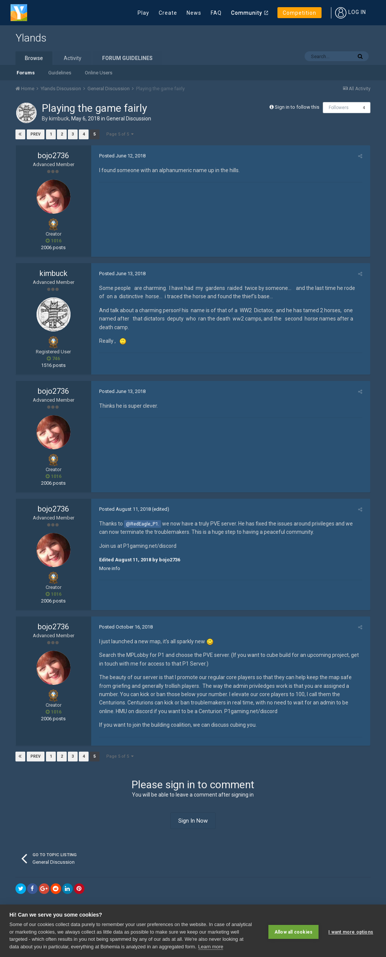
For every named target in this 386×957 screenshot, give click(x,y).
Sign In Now (193, 820)
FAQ (216, 13)
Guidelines (59, 73)
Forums (26, 73)
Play (143, 13)
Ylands (30, 38)
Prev (36, 134)
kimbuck (59, 119)
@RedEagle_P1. (140, 524)
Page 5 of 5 (119, 134)
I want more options (350, 930)
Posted (120, 156)
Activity (72, 58)
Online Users (98, 73)
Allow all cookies (293, 930)
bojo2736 (53, 155)
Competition (299, 13)
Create (168, 13)
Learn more (210, 946)
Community (246, 13)
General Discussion (128, 119)
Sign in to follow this (297, 107)
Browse (34, 58)
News (194, 13)
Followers (339, 107)
